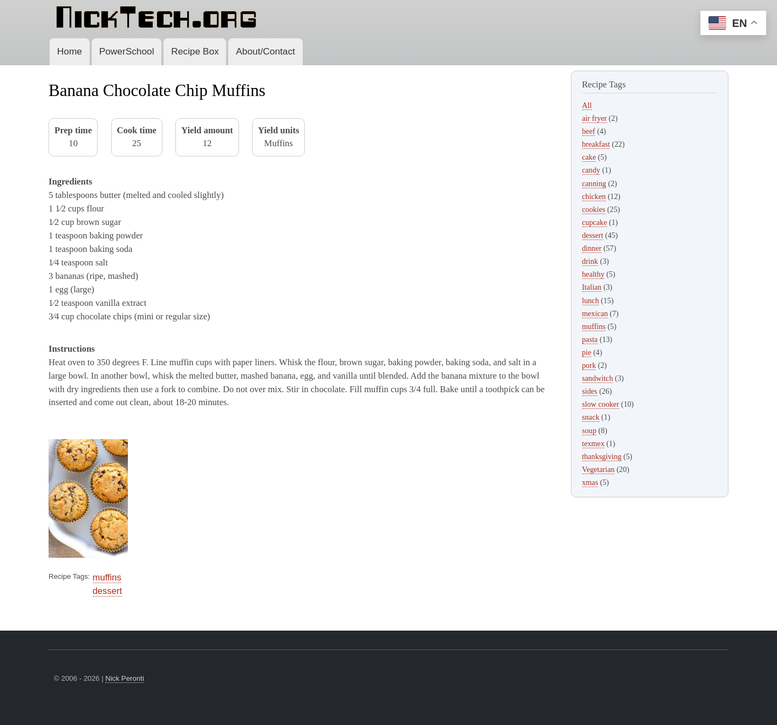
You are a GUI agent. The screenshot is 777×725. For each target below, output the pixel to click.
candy (591, 170)
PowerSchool (126, 51)
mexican (595, 313)
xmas (590, 482)
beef (588, 131)
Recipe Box (195, 51)
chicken (594, 196)
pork (589, 365)
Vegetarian (598, 469)
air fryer (594, 118)
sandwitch (597, 378)
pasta (590, 339)
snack (590, 417)
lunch (590, 300)
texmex (593, 443)
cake (589, 157)
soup (589, 430)
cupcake (594, 222)
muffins (107, 577)
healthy (593, 274)
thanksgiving (602, 456)
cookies (593, 209)
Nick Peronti (124, 678)
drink (590, 261)
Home (69, 51)
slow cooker (600, 404)
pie (586, 352)
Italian (592, 287)
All (587, 105)
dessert (107, 591)
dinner (592, 248)
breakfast (596, 144)
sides (589, 391)
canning (594, 183)
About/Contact (265, 51)
